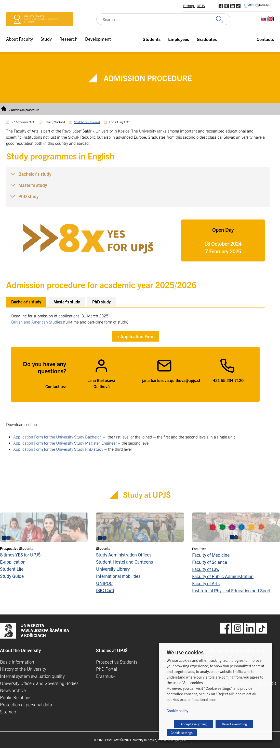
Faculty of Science (209, 562)
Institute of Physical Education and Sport (231, 590)
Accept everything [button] (194, 724)
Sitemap (8, 711)
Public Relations (15, 697)
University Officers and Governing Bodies (39, 683)
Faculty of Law (205, 569)
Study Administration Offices (123, 555)
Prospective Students (116, 662)
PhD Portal (106, 669)
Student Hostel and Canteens (124, 562)
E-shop (189, 5)
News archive (13, 690)
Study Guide (12, 576)
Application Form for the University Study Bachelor (57, 436)
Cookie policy (177, 710)
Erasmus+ (105, 676)
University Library (113, 569)
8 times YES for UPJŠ (20, 555)
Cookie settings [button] (182, 732)
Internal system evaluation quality (32, 676)
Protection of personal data (26, 704)
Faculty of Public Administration (223, 576)
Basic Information (17, 662)
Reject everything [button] (234, 724)
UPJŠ (201, 5)
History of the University (23, 669)
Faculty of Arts (206, 583)
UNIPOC (104, 583)
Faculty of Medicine (211, 555)
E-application (12, 562)
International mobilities (118, 576)
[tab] (26, 301)
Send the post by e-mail (87, 122)
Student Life (11, 569)
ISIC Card (105, 590)
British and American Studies (36, 321)
